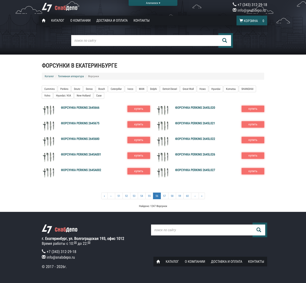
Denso (89, 88)
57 (164, 195)
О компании (80, 20)
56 (157, 195)
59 (179, 195)
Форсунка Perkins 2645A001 (81, 154)
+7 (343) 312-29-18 (250, 4)
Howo (202, 88)
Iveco (130, 88)
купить (138, 109)
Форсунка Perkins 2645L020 (195, 108)
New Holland (84, 95)
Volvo (47, 95)
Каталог (57, 20)
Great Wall (188, 88)
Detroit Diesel (170, 88)
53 (134, 195)
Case (99, 95)
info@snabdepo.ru (249, 10)
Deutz (77, 88)
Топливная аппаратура (71, 76)
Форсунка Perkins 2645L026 (195, 154)
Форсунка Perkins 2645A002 (81, 170)
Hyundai (215, 88)
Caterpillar (116, 88)
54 (141, 195)
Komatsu (231, 88)
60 (187, 195)
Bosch (101, 88)
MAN (141, 88)
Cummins (49, 88)
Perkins (64, 88)
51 (118, 195)
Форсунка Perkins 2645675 (80, 123)
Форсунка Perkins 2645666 (80, 108)
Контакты (141, 20)
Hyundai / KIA (63, 95)
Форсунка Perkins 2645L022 (195, 139)
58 (172, 195)
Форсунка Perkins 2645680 (80, 139)
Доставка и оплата (112, 20)
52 (126, 195)
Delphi (153, 88)
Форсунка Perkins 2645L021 (195, 123)
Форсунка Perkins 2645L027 (195, 170)
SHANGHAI (247, 88)
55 (149, 195)
